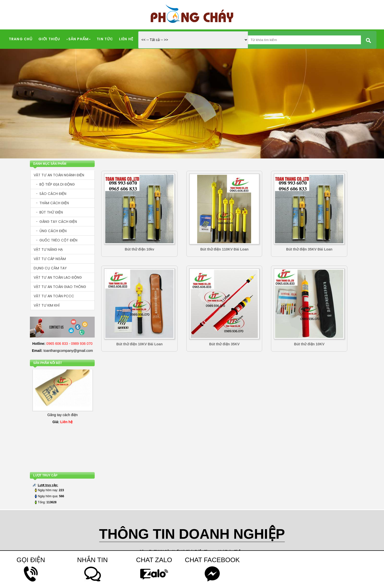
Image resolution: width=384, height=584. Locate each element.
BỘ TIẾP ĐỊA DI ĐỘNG (57, 184)
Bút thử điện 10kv (139, 249)
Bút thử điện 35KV (224, 344)
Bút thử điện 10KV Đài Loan (139, 344)
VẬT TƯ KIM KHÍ (47, 305)
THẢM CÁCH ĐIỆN (54, 202)
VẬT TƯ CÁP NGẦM (50, 258)
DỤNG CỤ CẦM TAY (50, 268)
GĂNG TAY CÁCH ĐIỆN (58, 221)
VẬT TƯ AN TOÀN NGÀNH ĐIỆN (59, 175)
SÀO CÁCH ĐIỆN (52, 193)
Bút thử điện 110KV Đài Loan (224, 249)
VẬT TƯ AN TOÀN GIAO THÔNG (60, 286)
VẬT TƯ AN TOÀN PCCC (54, 296)
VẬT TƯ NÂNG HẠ (48, 249)
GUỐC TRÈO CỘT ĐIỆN (58, 240)
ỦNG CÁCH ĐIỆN (53, 230)
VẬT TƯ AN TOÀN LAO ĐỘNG (58, 277)
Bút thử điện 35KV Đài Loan (309, 249)
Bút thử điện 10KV (309, 344)
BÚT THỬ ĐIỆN (51, 212)
